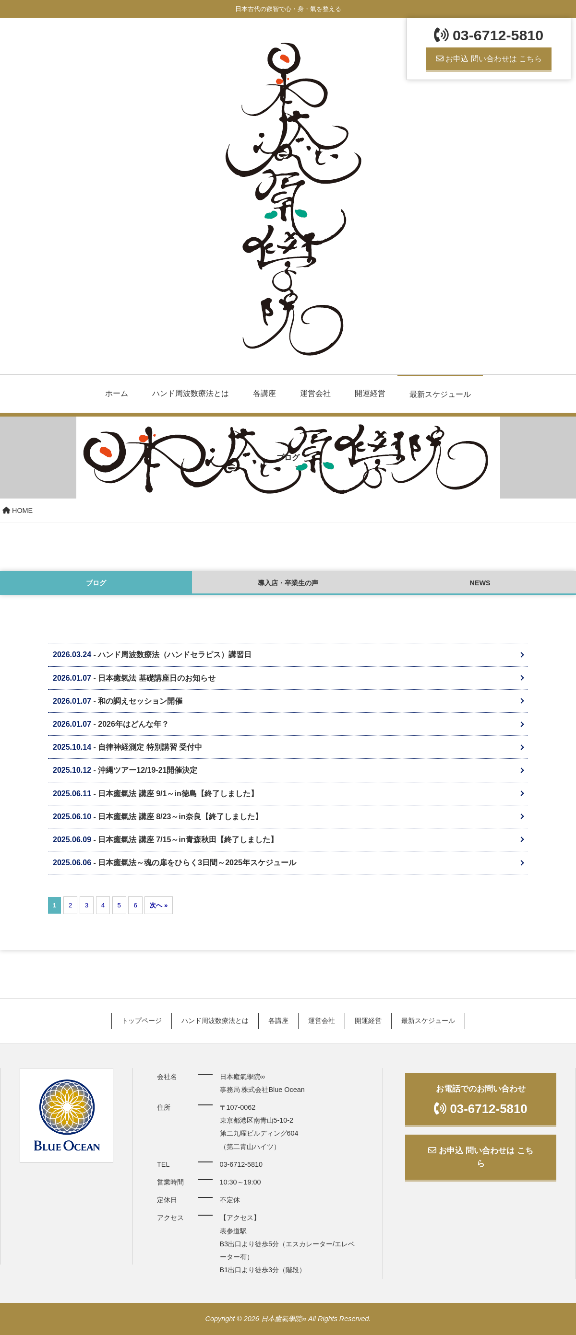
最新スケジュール (440, 394)
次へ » (159, 905)
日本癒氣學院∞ (283, 1319)
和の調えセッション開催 (140, 701)
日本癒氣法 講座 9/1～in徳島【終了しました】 (178, 793)
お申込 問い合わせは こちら (489, 59)
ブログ (96, 583)
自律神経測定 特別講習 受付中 (150, 747)
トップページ (141, 1020)
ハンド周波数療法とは (190, 393)
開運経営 (370, 393)
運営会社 (315, 393)
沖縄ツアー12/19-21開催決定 (147, 770)
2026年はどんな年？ (133, 724)
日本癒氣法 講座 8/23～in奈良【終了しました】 (180, 817)
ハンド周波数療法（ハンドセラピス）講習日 (175, 654)
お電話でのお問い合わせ (481, 1099)
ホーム (116, 393)
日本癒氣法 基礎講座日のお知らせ (156, 678)
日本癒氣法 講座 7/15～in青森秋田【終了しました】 (187, 840)
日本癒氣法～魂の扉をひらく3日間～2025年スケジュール (197, 863)
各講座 (264, 393)
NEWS (479, 583)
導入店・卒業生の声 (288, 583)
